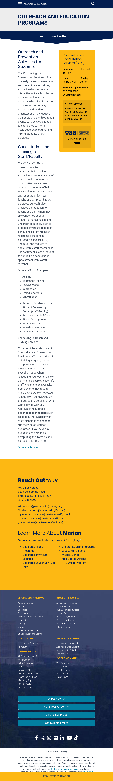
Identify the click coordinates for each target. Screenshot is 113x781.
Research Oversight (65, 623)
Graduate (67, 550)
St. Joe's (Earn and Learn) (30, 634)
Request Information (56, 776)
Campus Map (62, 666)
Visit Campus (62, 663)
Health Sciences (25, 620)
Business (22, 606)
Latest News (62, 677)
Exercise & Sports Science (30, 616)
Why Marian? (62, 673)
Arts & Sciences (25, 603)
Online (21, 627)
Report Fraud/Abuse (66, 620)
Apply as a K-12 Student (67, 650)
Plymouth (22, 647)
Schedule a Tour (54, 706)
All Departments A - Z (27, 656)
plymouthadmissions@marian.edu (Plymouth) (45, 514)
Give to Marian (55, 714)
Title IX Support (63, 627)
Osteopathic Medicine (28, 630)
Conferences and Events (29, 673)
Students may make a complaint (64, 769)
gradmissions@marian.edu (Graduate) (40, 522)
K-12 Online (68, 562)
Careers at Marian (26, 670)
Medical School (71, 554)
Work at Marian (55, 723)
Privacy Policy (63, 613)
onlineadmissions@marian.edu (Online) (41, 518)
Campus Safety (25, 666)
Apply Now (54, 698)
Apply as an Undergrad (67, 643)
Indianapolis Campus (28, 643)
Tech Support (24, 684)
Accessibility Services (66, 603)
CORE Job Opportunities (67, 610)
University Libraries (27, 687)
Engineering (23, 613)
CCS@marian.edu (72, 94)
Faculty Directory (64, 670)
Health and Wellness (27, 677)
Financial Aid (62, 653)
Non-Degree (69, 558)
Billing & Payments (26, 663)
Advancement (24, 660)
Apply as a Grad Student (67, 647)
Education (23, 610)
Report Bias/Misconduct (68, 616)
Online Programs (85, 546)
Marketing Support (26, 680)
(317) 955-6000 (27, 499)
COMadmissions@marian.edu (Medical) (41, 510)
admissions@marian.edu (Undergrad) (40, 506)
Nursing (21, 623)
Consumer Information (67, 606)
